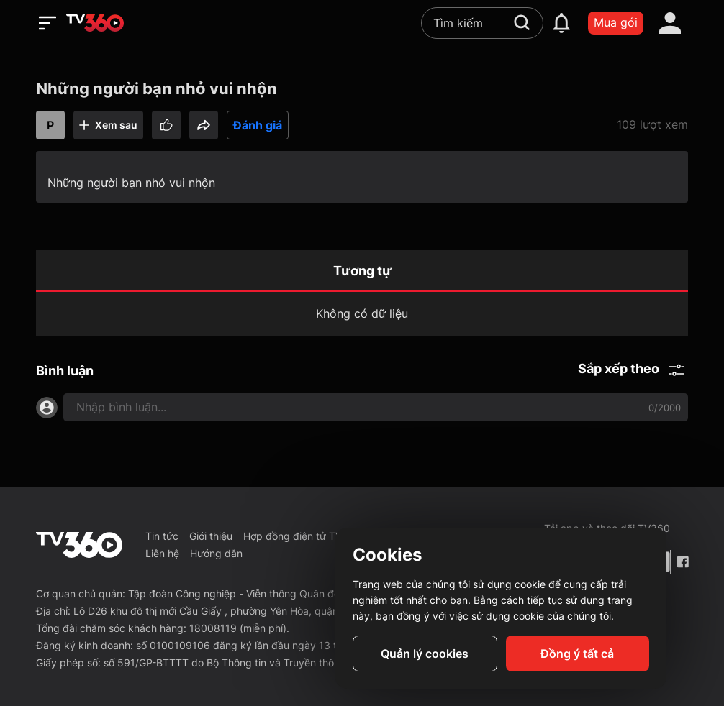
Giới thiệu (210, 536)
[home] (95, 23)
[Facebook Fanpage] (682, 562)
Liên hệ (162, 553)
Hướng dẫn (216, 553)
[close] (684, 42)
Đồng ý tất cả (577, 653)
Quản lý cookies (425, 653)
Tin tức (161, 536)
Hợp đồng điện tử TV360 (302, 536)
